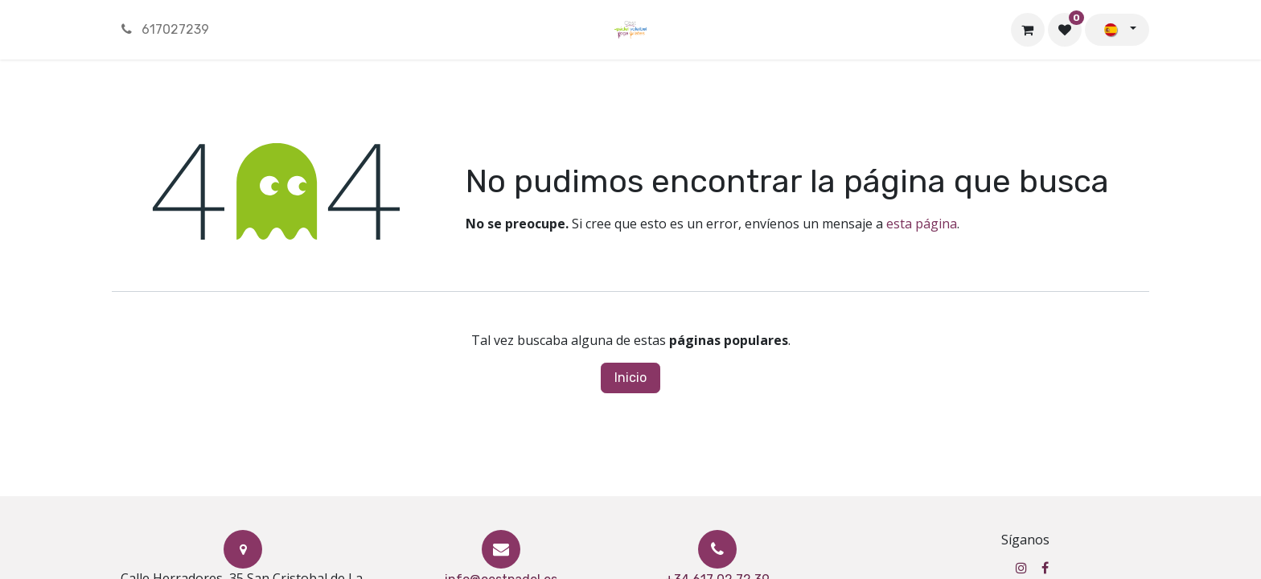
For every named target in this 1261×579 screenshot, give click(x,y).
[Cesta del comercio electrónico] (1028, 30)
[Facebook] (1045, 567)
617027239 (163, 29)
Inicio (630, 377)
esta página (921, 223)
